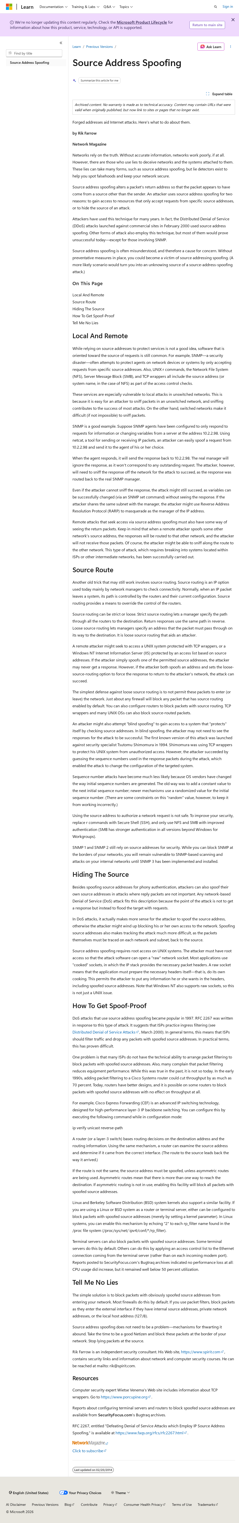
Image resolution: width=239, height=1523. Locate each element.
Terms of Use (182, 1504)
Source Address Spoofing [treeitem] (29, 62)
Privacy (108, 1504)
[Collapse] (61, 42)
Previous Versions (99, 46)
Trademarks (206, 1504)
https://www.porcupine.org (124, 1396)
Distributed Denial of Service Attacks (103, 1032)
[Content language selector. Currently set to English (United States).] (29, 1493)
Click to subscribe (87, 1450)
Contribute (89, 1504)
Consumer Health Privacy (143, 1504)
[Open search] (216, 6)
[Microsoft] (9, 6)
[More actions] (230, 47)
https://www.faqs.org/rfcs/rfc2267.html (149, 1432)
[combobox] (34, 53)
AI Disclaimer (16, 1504)
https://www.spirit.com (200, 1351)
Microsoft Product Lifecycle (142, 22)
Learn (76, 46)
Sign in (228, 6)
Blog (67, 1504)
